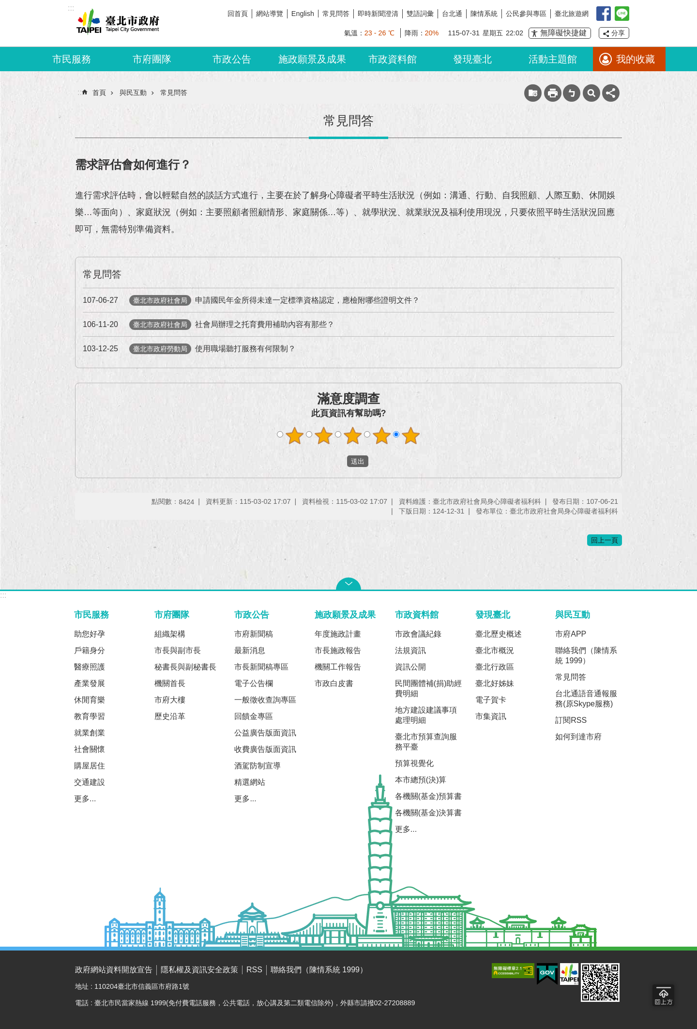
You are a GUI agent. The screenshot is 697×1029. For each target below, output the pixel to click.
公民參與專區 (526, 13)
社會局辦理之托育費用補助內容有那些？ (208, 324)
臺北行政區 (494, 667)
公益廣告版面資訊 (265, 733)
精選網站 (249, 782)
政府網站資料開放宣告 (113, 970)
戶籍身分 (89, 650)
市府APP (570, 634)
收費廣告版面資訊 (265, 749)
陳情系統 (484, 13)
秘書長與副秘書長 (185, 667)
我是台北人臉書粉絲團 (603, 13)
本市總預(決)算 (421, 780)
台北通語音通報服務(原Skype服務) (586, 698)
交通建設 (89, 782)
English (302, 13)
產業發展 (89, 683)
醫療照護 (89, 667)
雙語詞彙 (420, 13)
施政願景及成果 (312, 59)
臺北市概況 (494, 650)
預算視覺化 (414, 763)
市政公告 (231, 59)
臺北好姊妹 (494, 683)
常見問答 (335, 13)
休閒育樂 (89, 700)
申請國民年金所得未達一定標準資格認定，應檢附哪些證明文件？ (251, 300)
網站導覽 (269, 13)
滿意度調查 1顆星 (295, 435)
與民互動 (133, 92)
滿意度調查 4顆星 (382, 435)
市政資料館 (392, 59)
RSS (254, 970)
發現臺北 (472, 59)
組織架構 (169, 634)
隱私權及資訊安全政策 (199, 970)
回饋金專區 (253, 716)
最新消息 (249, 650)
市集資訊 (490, 716)
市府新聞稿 (253, 634)
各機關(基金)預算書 (428, 796)
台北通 (452, 13)
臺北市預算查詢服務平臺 (426, 742)
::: (3, 595)
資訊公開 (410, 667)
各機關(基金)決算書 (428, 813)
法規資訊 (410, 650)
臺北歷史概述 (498, 634)
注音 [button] (571, 93)
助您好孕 (89, 634)
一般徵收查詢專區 (265, 700)
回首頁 (237, 13)
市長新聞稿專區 (261, 667)
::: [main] (80, 92)
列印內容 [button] (552, 93)
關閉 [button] (348, 583)
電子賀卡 (490, 700)
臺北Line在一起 (622, 13)
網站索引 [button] (591, 93)
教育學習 (89, 716)
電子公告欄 (253, 683)
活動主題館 (553, 59)
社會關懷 (89, 749)
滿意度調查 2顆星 (324, 435)
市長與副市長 (177, 650)
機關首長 (169, 683)
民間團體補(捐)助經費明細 (428, 688)
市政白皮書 (334, 683)
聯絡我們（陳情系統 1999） (586, 655)
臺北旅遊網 (572, 13)
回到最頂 (663, 995)
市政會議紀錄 (418, 634)
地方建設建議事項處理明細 (426, 715)
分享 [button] (618, 33)
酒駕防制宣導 (257, 766)
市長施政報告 (338, 650)
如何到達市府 (578, 737)
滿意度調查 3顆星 (353, 435)
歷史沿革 (169, 716)
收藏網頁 (533, 93)
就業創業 (89, 733)
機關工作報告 (338, 667)
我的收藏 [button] (635, 59)
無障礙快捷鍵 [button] (563, 33)
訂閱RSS (571, 720)
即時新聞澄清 (378, 13)
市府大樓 (169, 700)
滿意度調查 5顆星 (411, 435)
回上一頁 (604, 540)
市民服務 (71, 59)
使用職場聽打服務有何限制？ (189, 348)
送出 (338, 461)
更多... (85, 799)
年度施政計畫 (338, 634)
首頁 (99, 92)
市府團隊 (152, 59)
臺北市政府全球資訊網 (116, 23)
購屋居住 (89, 766)
